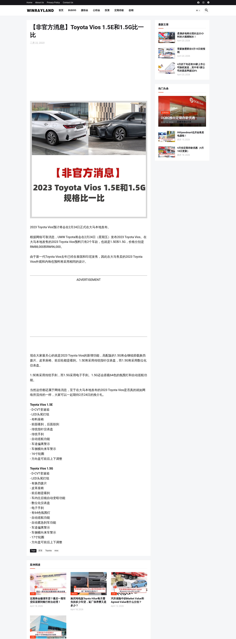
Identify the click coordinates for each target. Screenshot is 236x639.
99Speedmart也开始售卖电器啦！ (190, 134)
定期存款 (119, 10)
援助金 (84, 10)
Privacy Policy (53, 2)
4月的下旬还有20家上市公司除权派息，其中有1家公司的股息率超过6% (191, 67)
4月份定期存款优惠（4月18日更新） (190, 149)
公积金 (96, 10)
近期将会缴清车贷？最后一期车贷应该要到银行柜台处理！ (48, 600)
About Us (39, 2)
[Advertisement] (88, 73)
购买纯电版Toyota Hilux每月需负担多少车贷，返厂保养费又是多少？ (88, 602)
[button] (198, 10)
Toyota (48, 550)
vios (56, 550)
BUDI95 (72, 10)
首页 (61, 10)
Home (29, 2)
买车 (40, 550)
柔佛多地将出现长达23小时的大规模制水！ (190, 35)
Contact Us (68, 2)
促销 (131, 10)
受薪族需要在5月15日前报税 (191, 50)
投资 (107, 10)
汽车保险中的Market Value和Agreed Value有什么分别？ (127, 600)
